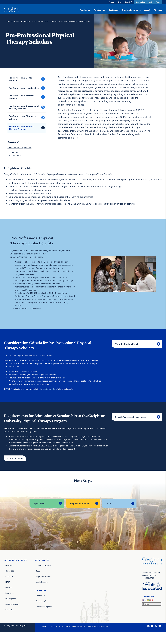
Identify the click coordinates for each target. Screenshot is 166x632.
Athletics (158, 10)
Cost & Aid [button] (113, 10)
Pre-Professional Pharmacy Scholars (22, 118)
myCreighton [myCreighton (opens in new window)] (10, 598)
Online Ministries (12, 604)
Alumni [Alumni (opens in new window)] (111, 2)
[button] (15, 458)
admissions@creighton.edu (19, 147)
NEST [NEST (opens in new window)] (7, 582)
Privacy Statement (78, 626)
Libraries (8, 587)
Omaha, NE (40, 595)
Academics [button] (85, 10)
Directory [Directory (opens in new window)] (9, 565)
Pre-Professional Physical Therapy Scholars (21, 128)
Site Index (9, 609)
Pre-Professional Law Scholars (24, 88)
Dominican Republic (44, 606)
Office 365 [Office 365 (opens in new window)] (9, 571)
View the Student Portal (126, 343)
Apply (158, 2)
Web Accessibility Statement (98, 626)
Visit (150, 2)
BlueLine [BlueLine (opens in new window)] (9, 576)
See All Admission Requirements (130, 416)
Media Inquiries (42, 582)
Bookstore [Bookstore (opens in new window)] (9, 593)
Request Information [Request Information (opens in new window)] (79, 503)
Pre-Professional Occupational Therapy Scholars (24, 107)
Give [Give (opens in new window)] (119, 2)
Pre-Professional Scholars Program (44, 21)
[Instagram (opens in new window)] (156, 625)
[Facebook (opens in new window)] (152, 625)
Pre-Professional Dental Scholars (20, 79)
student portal (49, 388)
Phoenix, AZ (41, 601)
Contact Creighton (43, 565)
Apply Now (39, 503)
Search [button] (127, 2)
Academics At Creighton (21, 21)
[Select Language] (151, 604)
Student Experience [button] (131, 10)
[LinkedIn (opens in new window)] (148, 625)
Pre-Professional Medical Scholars (21, 97)
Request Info (140, 2)
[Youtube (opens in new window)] (160, 625)
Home (8, 21)
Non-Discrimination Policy (60, 626)
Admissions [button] (99, 10)
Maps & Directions (43, 576)
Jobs (38, 571)
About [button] (147, 10)
